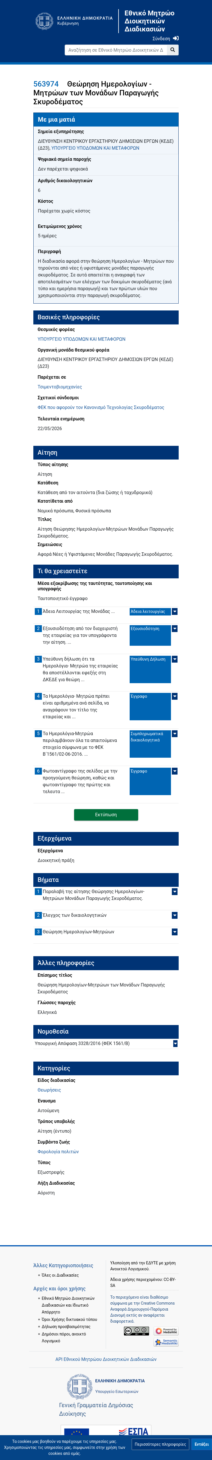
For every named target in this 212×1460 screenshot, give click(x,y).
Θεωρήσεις (49, 1090)
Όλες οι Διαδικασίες (60, 1275)
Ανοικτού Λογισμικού (129, 1269)
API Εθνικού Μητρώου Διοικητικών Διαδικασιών (105, 1359)
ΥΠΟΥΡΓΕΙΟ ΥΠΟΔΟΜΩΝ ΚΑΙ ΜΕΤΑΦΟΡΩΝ (95, 148)
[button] (160, 1444)
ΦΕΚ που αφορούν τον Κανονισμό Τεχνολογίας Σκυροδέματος (101, 407)
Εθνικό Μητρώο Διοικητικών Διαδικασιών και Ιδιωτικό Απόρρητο (68, 1305)
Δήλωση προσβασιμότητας (66, 1326)
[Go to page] (173, 50)
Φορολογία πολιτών (58, 1151)
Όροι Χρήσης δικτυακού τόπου (69, 1319)
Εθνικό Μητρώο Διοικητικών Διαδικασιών (149, 21)
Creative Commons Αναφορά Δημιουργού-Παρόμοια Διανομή (142, 1309)
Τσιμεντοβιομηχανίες (60, 387)
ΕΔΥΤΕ (152, 1263)
